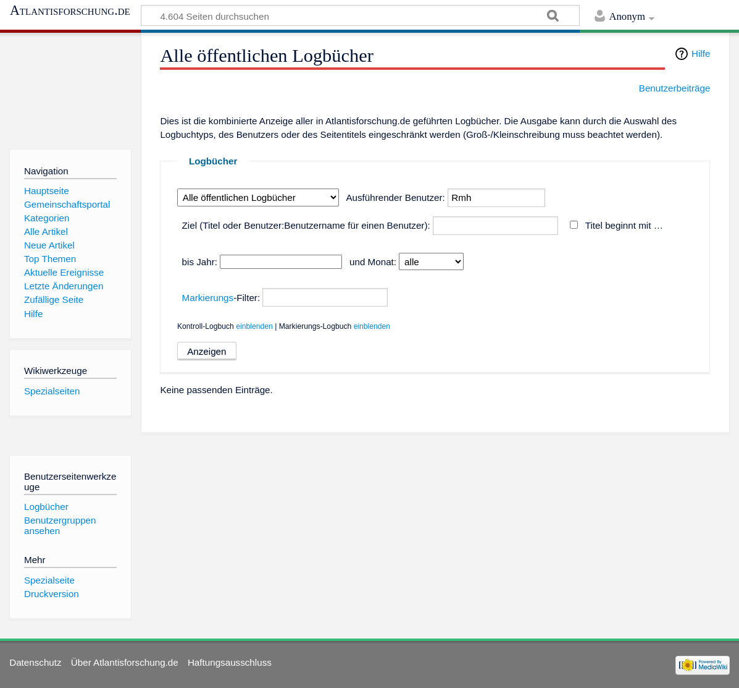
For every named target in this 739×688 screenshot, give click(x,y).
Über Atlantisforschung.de (124, 662)
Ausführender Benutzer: (395, 197)
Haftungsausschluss (230, 662)
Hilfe (700, 53)
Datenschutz (35, 662)
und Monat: (372, 262)
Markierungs (208, 297)
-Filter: (221, 297)
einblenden (254, 326)
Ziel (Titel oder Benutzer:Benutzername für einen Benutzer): (306, 225)
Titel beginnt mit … (624, 225)
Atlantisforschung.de (70, 10)
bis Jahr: (199, 262)
